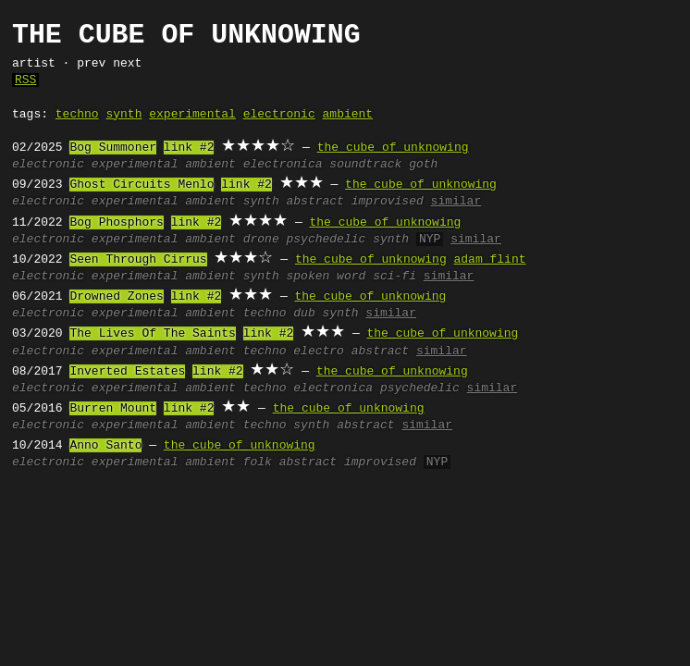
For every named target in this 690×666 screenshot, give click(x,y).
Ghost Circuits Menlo (141, 185)
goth (423, 164)
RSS (25, 80)
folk (257, 462)
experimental (192, 114)
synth (123, 114)
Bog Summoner (112, 148)
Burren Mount (112, 409)
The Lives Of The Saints (152, 334)
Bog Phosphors (116, 223)
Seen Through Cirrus (137, 260)
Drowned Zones (116, 297)
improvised (387, 201)
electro (318, 351)
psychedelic (326, 239)
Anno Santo (105, 446)
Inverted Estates (127, 372)
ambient (348, 114)
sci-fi (394, 276)
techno (77, 114)
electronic (279, 114)
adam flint (489, 260)
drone (261, 239)
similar (456, 201)
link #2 (189, 148)
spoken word (326, 276)
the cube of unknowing (393, 148)
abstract (315, 201)
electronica (283, 164)
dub (303, 313)
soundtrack (365, 164)
